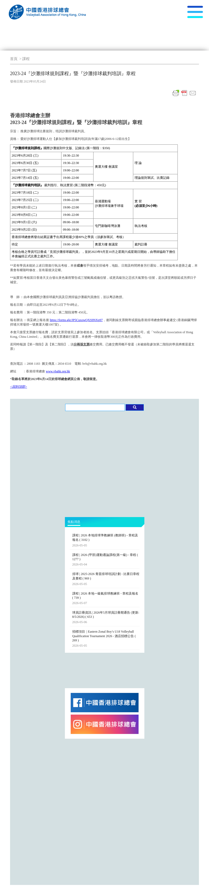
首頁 (13, 59)
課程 (26, 59)
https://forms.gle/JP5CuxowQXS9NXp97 (76, 320)
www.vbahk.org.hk (58, 371)
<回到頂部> (18, 387)
